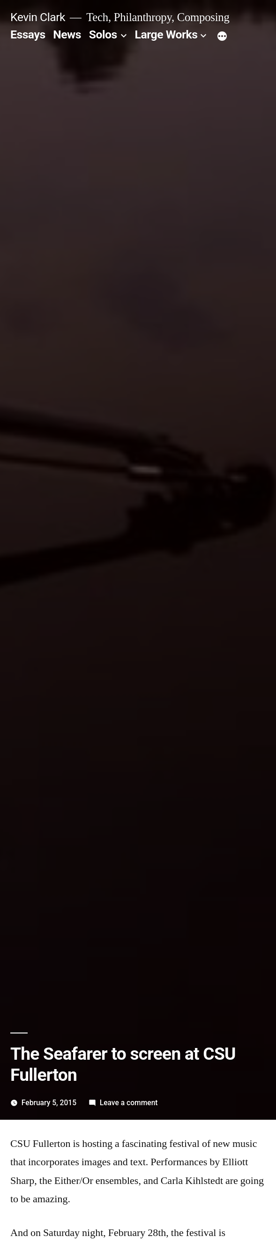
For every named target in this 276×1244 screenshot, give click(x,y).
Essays (27, 34)
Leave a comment (129, 1102)
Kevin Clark (37, 17)
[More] (222, 36)
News (67, 34)
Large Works (166, 34)
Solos (103, 34)
